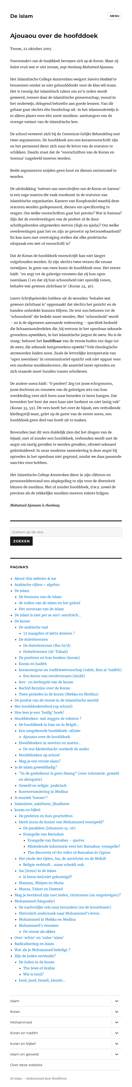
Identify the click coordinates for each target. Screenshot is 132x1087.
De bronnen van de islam (40, 597)
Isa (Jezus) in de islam (37, 871)
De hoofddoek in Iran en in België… (49, 724)
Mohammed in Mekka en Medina (47, 919)
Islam (14, 1001)
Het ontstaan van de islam (41, 609)
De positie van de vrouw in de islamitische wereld (56, 700)
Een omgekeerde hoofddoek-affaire (49, 731)
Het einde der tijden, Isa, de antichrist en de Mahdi (62, 858)
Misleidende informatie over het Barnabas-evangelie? (73, 846)
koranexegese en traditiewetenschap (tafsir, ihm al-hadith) (70, 670)
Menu (114, 16)
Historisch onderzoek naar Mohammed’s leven (59, 913)
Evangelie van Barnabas (43, 834)
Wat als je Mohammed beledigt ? (42, 950)
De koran (22, 621)
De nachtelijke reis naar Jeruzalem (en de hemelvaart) (65, 907)
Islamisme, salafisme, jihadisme (41, 804)
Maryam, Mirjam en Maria (41, 883)
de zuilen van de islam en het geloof (49, 603)
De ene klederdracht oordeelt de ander (56, 749)
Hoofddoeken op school (39, 755)
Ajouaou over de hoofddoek (46, 737)
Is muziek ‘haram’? (31, 797)
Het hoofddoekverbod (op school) (43, 706)
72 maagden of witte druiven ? (49, 633)
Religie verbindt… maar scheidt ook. (54, 864)
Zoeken (21, 541)
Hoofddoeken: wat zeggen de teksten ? (47, 718)
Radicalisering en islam (34, 944)
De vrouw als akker (39, 931)
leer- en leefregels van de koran (46, 682)
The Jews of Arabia (39, 968)
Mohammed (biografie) (34, 901)
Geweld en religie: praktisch (43, 785)
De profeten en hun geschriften (46, 816)
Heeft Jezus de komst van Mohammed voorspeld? (61, 822)
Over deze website (26, 1065)
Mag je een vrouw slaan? (40, 761)
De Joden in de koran (37, 962)
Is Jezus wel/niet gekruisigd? (47, 877)
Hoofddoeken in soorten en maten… (50, 743)
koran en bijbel (27, 810)
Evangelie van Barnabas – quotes (55, 840)
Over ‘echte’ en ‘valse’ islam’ (39, 937)
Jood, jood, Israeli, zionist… (42, 980)
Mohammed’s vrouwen (39, 925)
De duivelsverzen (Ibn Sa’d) (47, 645)
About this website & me (35, 578)
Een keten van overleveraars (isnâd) (54, 676)
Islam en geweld (24, 1054)
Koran (15, 1012)
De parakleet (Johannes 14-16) (49, 828)
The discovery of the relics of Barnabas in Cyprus (68, 852)
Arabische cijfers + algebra (37, 584)
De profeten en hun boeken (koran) (49, 657)
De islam (21, 16)
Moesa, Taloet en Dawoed (41, 889)
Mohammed (21, 1022)
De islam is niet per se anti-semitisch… (47, 615)
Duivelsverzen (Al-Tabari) (45, 651)
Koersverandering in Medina (43, 791)
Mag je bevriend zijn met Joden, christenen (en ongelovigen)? (67, 895)
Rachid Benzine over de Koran (44, 688)
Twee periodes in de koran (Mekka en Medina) (58, 694)
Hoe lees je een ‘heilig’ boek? (39, 712)
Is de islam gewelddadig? (35, 767)
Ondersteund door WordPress (46, 1078)
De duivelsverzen (33, 639)
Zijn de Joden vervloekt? (35, 956)
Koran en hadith (33, 664)
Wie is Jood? (33, 974)
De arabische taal (33, 627)
